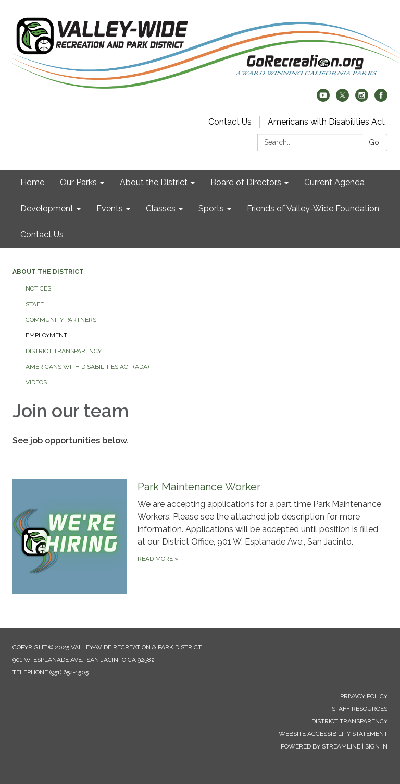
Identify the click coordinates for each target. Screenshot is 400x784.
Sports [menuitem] (211, 208)
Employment (46, 335)
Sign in (376, 746)
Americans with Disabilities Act (326, 122)
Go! (375, 142)
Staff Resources (360, 709)
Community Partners (61, 319)
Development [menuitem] (46, 208)
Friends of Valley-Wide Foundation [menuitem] (313, 208)
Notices (38, 288)
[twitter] (342, 99)
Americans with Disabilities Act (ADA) (87, 366)
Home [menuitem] (32, 182)
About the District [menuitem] (154, 182)
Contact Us (230, 122)
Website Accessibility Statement (333, 734)
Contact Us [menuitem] (42, 234)
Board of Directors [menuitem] (245, 182)
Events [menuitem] (109, 208)
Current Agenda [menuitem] (334, 182)
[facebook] (381, 99)
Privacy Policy (364, 696)
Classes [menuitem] (161, 208)
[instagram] (361, 99)
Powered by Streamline (320, 746)
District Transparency (64, 351)
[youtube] (323, 99)
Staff (35, 304)
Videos (36, 382)
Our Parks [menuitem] (78, 182)
